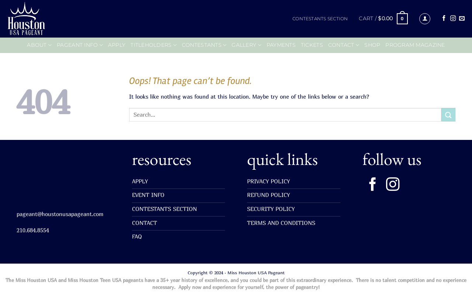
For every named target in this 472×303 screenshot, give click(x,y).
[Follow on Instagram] (453, 18)
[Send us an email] (462, 18)
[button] (383, 18)
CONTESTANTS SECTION (320, 18)
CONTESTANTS (204, 45)
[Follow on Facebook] (444, 18)
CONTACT (343, 45)
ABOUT (39, 45)
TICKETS (312, 45)
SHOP (372, 45)
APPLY (116, 45)
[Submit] (448, 114)
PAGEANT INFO (80, 45)
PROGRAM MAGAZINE (415, 45)
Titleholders (154, 45)
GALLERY (246, 45)
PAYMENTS (281, 45)
